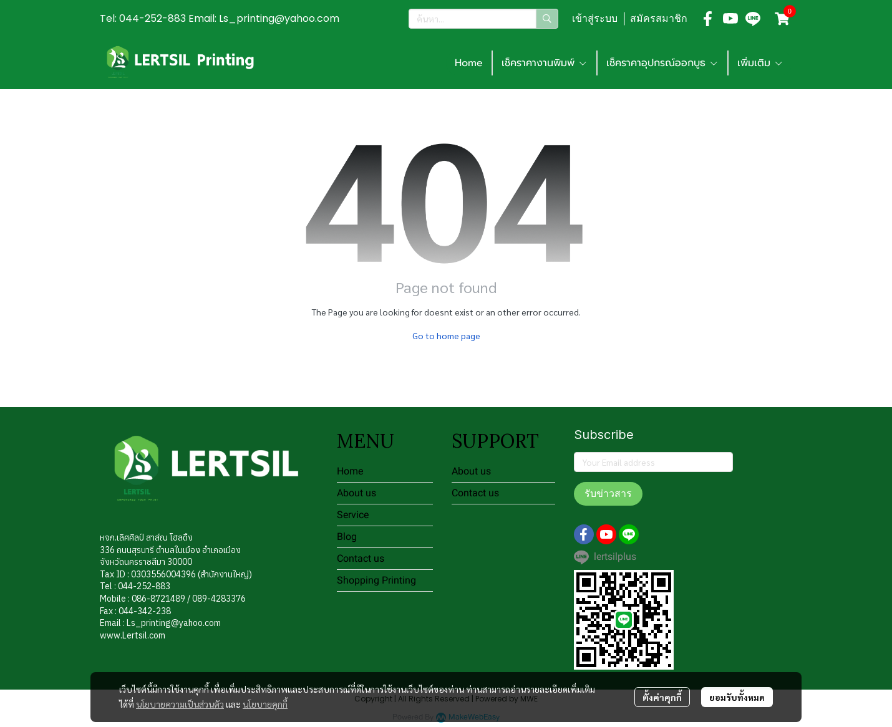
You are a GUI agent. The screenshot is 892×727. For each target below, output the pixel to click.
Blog (347, 536)
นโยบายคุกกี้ (265, 704)
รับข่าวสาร (608, 493)
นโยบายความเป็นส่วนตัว (180, 704)
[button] (483, 19)
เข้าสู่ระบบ (595, 18)
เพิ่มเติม (760, 62)
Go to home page (446, 335)
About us (356, 493)
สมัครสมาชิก (658, 18)
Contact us (360, 558)
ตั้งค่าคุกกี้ (662, 697)
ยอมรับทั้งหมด (737, 697)
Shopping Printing (376, 580)
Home (350, 471)
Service (353, 515)
